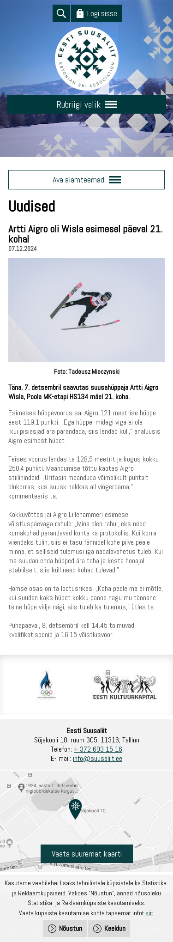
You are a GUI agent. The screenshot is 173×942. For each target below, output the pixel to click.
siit (149, 913)
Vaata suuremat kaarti (87, 853)
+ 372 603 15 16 (98, 749)
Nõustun (70, 928)
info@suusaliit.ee (97, 758)
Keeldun (114, 928)
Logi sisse (102, 13)
